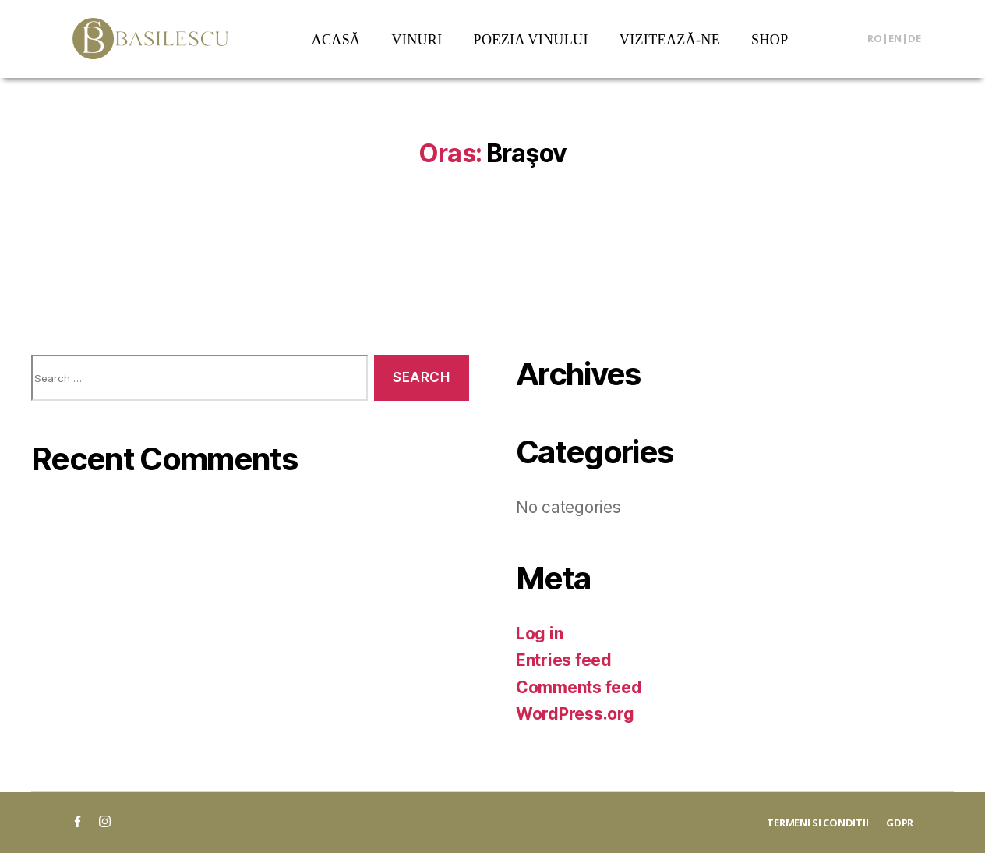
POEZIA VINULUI (531, 40)
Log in (539, 633)
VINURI (416, 40)
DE (914, 38)
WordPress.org (575, 714)
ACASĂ (336, 40)
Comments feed (579, 687)
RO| (877, 38)
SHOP (769, 40)
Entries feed (564, 660)
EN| (898, 38)
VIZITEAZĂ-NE (670, 40)
